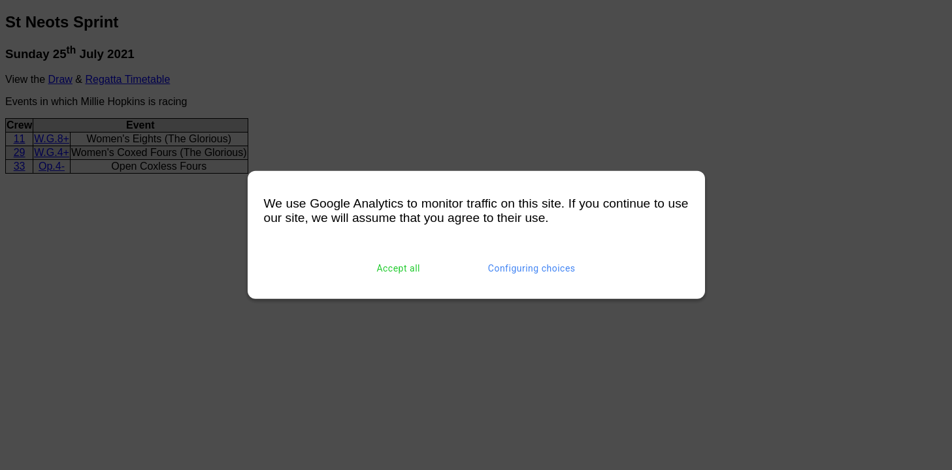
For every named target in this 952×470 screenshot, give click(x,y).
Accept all (398, 268)
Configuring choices (532, 268)
